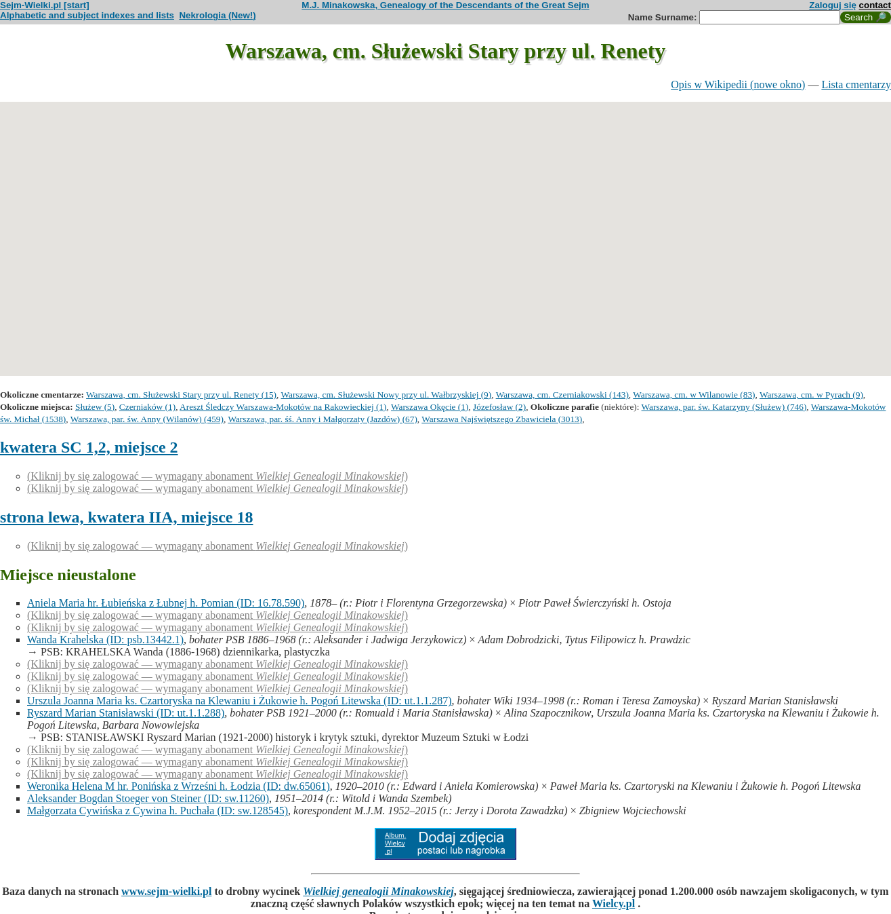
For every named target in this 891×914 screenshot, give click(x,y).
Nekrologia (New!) (217, 15)
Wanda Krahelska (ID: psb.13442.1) (105, 639)
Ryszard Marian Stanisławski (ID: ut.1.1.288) (125, 713)
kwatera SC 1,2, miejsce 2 (89, 447)
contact (875, 5)
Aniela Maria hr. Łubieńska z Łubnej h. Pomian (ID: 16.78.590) (165, 603)
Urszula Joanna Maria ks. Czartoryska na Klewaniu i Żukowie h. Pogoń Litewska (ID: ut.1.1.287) (239, 700)
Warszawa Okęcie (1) (429, 407)
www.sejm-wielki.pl (166, 891)
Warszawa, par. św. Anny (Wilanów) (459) (147, 419)
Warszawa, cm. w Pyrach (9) (811, 394)
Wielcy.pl (613, 903)
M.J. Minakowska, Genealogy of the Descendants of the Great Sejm (445, 5)
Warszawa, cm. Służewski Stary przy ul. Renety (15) (181, 394)
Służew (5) (95, 407)
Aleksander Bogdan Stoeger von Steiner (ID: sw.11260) (148, 798)
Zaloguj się (832, 5)
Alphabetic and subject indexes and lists (87, 15)
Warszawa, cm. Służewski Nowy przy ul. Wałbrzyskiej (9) (386, 394)
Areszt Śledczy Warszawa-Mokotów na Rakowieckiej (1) (283, 407)
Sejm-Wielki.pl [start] (44, 5)
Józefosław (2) (499, 407)
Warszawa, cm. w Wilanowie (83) (694, 394)
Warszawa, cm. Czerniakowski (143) (562, 394)
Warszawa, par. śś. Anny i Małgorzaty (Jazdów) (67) (322, 419)
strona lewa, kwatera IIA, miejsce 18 (126, 517)
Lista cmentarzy (856, 84)
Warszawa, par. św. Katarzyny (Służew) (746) (724, 407)
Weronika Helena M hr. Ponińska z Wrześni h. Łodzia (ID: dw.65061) (178, 786)
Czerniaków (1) (147, 407)
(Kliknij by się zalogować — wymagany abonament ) (217, 476)
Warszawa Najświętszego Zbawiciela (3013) (501, 419)
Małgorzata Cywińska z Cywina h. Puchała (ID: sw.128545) (157, 810)
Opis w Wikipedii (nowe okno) (738, 84)
